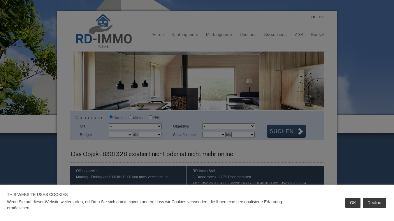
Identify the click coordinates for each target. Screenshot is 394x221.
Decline (374, 202)
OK (353, 202)
